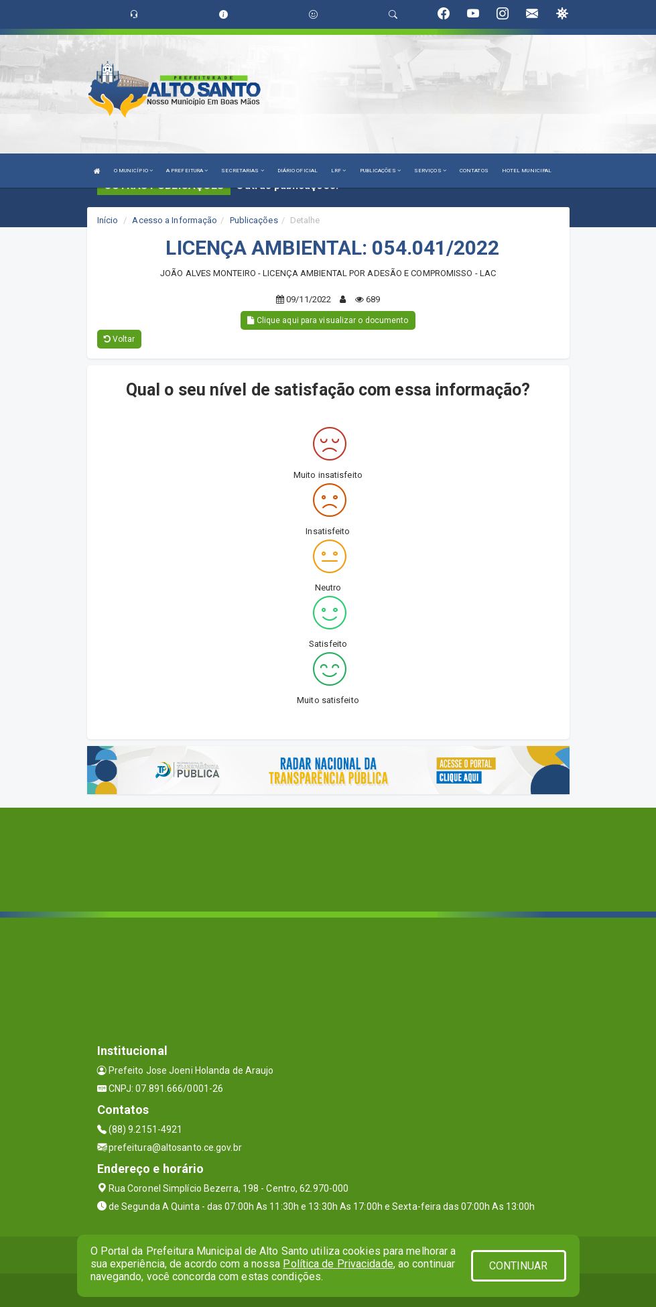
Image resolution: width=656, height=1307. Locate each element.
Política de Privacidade (338, 1263)
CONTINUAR (518, 1265)
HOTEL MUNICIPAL (527, 171)
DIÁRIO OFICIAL (297, 171)
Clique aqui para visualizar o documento (327, 320)
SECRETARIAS (242, 171)
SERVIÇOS (430, 171)
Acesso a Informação (174, 220)
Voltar (119, 339)
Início (108, 220)
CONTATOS (474, 171)
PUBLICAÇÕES (380, 171)
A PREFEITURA (187, 171)
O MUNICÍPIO (133, 171)
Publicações (254, 220)
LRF (338, 171)
